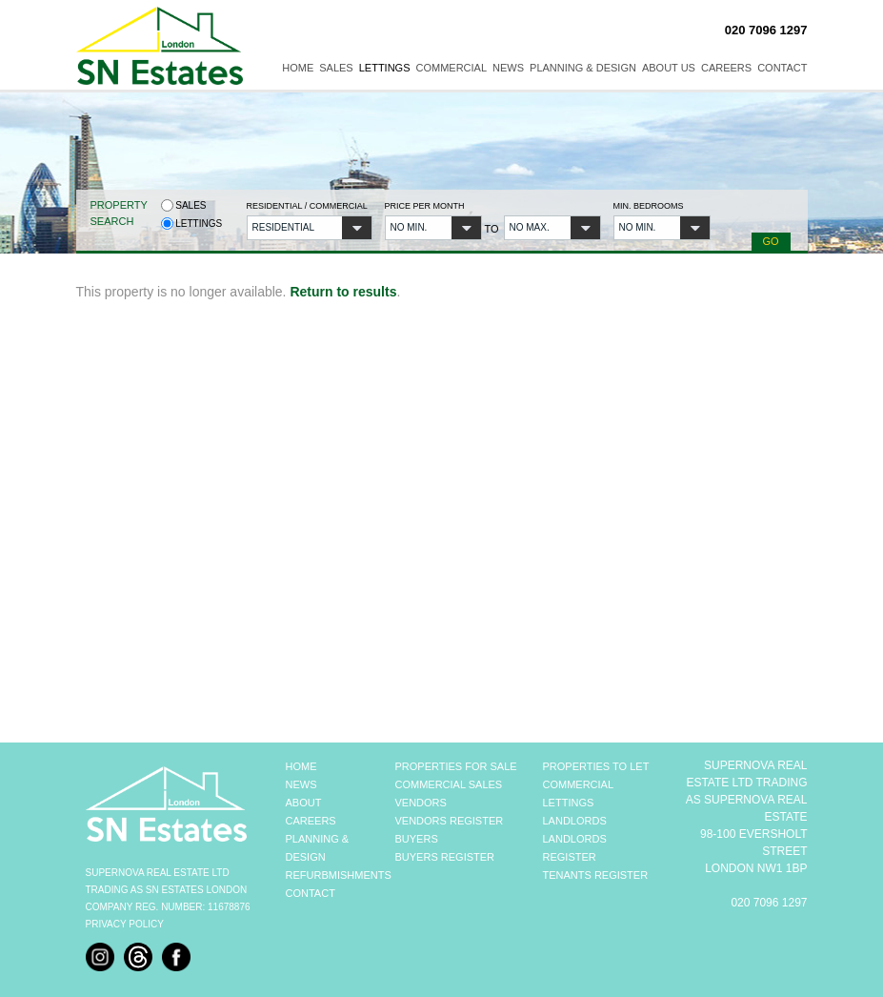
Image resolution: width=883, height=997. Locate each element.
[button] (309, 227)
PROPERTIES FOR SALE (456, 766)
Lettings (385, 67)
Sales (335, 67)
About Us (668, 67)
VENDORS (421, 802)
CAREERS (311, 820)
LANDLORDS (575, 820)
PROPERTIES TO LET (596, 766)
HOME (301, 766)
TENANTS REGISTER (596, 875)
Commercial (452, 67)
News (508, 67)
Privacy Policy (125, 924)
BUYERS (416, 838)
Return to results (343, 291)
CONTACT (310, 893)
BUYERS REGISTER (445, 857)
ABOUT (304, 802)
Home (297, 67)
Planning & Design (583, 67)
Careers (726, 67)
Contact (782, 67)
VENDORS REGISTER (449, 820)
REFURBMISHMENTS (338, 875)
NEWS (301, 784)
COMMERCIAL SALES (449, 784)
